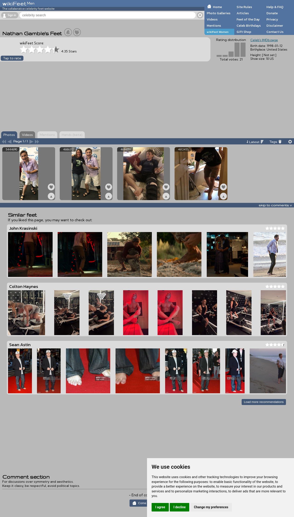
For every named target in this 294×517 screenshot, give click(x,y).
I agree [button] (160, 507)
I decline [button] (179, 507)
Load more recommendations (264, 402)
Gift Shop (244, 31)
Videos (212, 19)
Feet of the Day (248, 19)
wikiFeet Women (218, 32)
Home (217, 6)
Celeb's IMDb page (264, 40)
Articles (243, 13)
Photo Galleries (218, 13)
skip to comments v (275, 205)
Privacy (272, 19)
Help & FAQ (274, 6)
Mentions (214, 25)
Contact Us (274, 31)
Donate (272, 13)
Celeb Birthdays (249, 25)
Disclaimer (274, 25)
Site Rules (244, 6)
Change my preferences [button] (211, 507)
